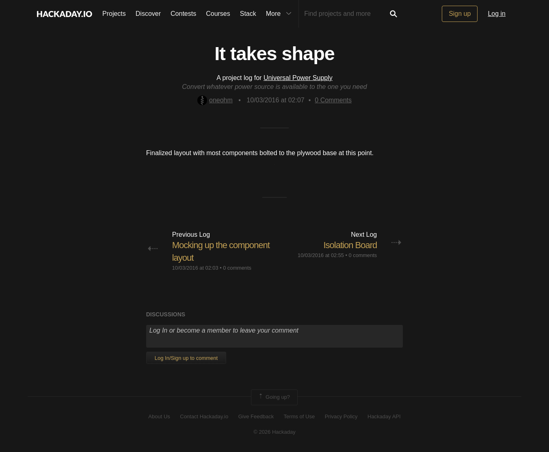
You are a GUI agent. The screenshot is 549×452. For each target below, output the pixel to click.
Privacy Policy (341, 416)
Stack (248, 13)
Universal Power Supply (298, 77)
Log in (497, 13)
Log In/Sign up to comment (186, 358)
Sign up (460, 13)
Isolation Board (350, 245)
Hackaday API (384, 416)
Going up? (273, 397)
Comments (333, 100)
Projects (114, 13)
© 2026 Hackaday (274, 432)
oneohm (215, 100)
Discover (148, 13)
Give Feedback (256, 416)
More (280, 14)
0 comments (237, 268)
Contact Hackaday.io (204, 416)
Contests (183, 13)
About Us (159, 416)
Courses (218, 13)
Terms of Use (299, 416)
